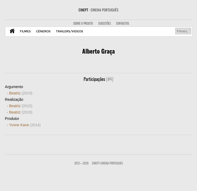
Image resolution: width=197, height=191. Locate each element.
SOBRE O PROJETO (83, 23)
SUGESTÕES (104, 23)
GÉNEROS (43, 31)
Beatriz (20, 93)
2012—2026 (81, 163)
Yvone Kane (25, 125)
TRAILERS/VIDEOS (69, 31)
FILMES (25, 31)
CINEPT (98, 9)
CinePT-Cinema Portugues (107, 163)
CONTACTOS (122, 23)
